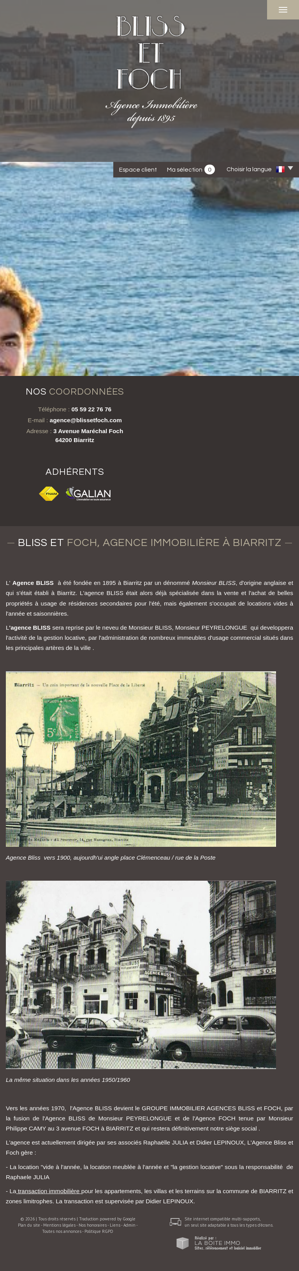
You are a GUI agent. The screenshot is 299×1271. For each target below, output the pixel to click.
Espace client (138, 170)
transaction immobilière (48, 1191)
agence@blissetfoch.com (86, 420)
